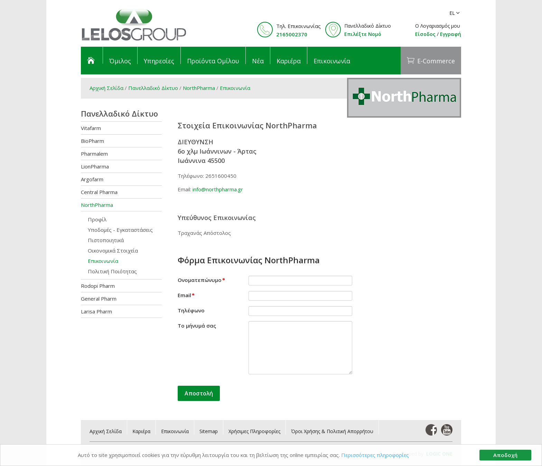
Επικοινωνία (235, 87)
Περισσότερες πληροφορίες (375, 454)
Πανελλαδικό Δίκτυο (153, 87)
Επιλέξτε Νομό (362, 34)
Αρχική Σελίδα (106, 87)
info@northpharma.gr (218, 189)
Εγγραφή (450, 34)
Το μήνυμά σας (197, 325)
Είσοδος (425, 34)
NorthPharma (199, 87)
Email (186, 295)
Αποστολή (199, 393)
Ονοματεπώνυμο (201, 279)
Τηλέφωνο (191, 310)
